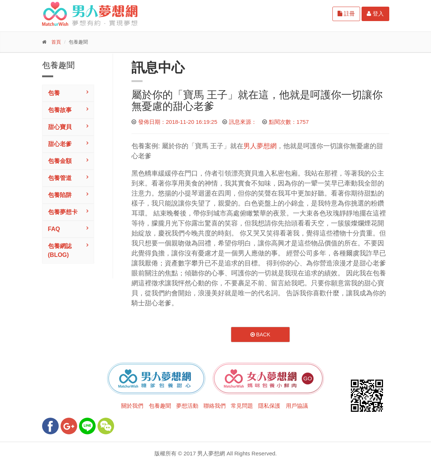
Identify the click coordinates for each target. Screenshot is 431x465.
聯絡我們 (214, 406)
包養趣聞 (160, 406)
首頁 (56, 42)
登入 (375, 13)
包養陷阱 (60, 195)
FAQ (54, 229)
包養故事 (60, 110)
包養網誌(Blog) (60, 250)
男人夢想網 (260, 146)
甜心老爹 (60, 144)
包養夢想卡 (63, 212)
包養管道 (60, 178)
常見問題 (242, 406)
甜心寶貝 (60, 127)
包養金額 (60, 161)
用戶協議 (297, 406)
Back (260, 334)
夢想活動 (187, 406)
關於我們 (132, 406)
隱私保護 (269, 406)
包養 (54, 93)
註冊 (346, 13)
